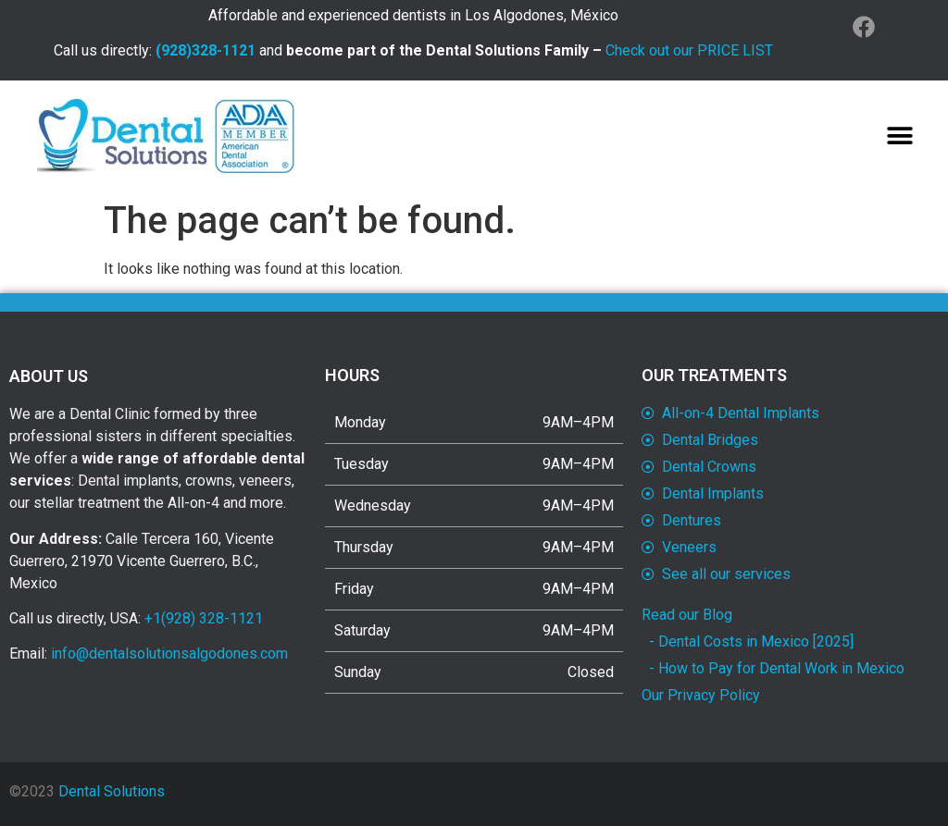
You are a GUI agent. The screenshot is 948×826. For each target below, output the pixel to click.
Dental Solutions (111, 791)
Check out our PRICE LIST (689, 50)
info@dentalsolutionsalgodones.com (169, 653)
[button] (899, 135)
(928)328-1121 (206, 50)
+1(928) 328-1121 (203, 618)
